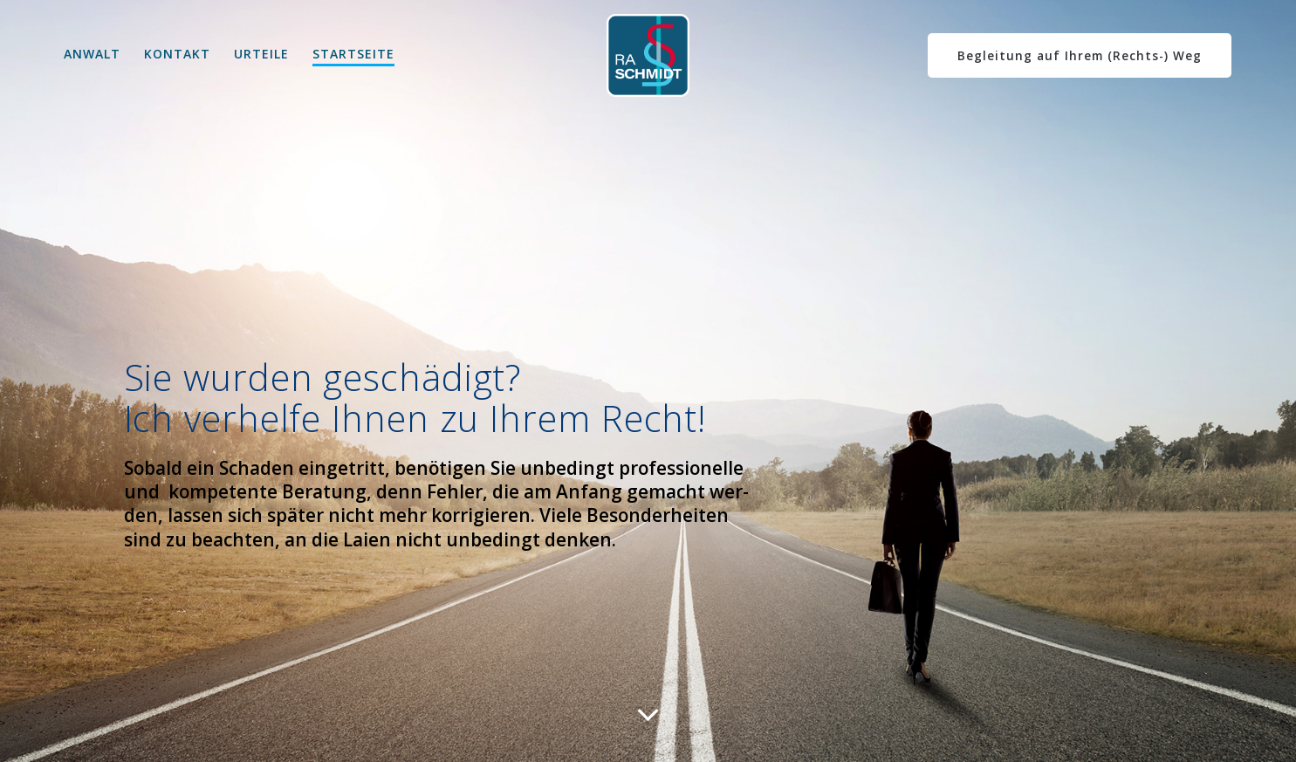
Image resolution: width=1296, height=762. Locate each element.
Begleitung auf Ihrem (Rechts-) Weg (1079, 55)
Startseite (353, 53)
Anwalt (92, 53)
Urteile (261, 53)
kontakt (177, 53)
